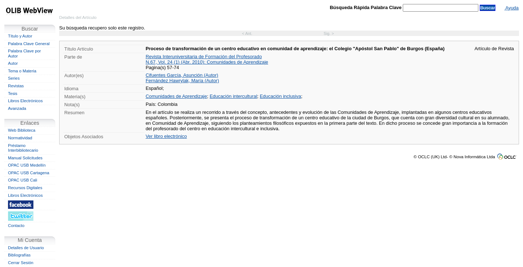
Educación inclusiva (280, 96)
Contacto (16, 225)
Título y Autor (20, 36)
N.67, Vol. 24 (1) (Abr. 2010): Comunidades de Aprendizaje (207, 62)
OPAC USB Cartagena (28, 173)
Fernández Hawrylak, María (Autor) (182, 80)
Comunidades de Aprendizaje (176, 96)
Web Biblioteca (21, 130)
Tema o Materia (22, 71)
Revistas (16, 86)
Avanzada (17, 108)
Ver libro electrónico (166, 136)
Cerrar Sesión (20, 262)
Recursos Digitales (25, 188)
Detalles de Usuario (26, 248)
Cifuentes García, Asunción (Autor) (182, 75)
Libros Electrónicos (25, 101)
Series (14, 78)
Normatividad (20, 138)
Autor (13, 63)
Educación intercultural (233, 96)
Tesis (12, 93)
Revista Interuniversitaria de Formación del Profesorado (204, 56)
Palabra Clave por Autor (24, 53)
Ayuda (511, 8)
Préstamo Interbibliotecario (23, 148)
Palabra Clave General (28, 43)
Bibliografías (19, 255)
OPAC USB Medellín (27, 165)
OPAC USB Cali (22, 180)
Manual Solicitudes (25, 158)
